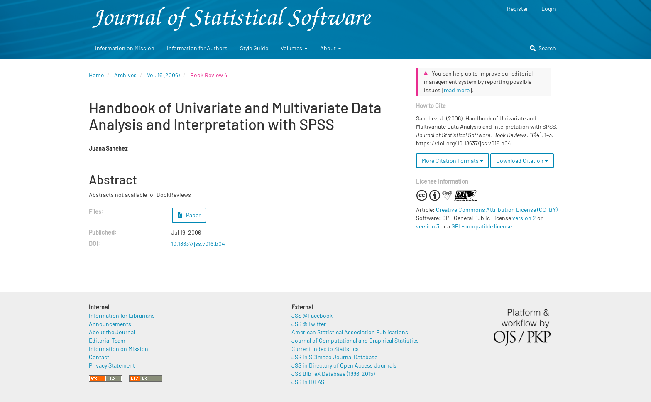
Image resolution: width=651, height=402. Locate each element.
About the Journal (112, 332)
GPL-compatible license (481, 226)
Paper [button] (189, 214)
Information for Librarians (122, 315)
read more (457, 89)
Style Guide (254, 47)
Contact (99, 356)
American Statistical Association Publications (349, 332)
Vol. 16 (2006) (163, 74)
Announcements (110, 323)
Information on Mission (124, 47)
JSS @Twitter (308, 323)
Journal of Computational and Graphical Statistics (355, 340)
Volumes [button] (294, 47)
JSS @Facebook (312, 315)
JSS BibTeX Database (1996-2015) (333, 373)
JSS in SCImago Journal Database (334, 356)
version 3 (427, 226)
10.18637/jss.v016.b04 (198, 243)
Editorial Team (107, 340)
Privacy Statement (112, 365)
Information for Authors (197, 47)
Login (548, 8)
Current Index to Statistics (325, 348)
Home (96, 74)
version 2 (524, 217)
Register (517, 8)
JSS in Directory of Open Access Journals (343, 365)
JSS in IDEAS (307, 381)
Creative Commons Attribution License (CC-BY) (497, 209)
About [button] (330, 47)
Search (543, 47)
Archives (125, 74)
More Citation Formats (452, 160)
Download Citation (522, 160)
